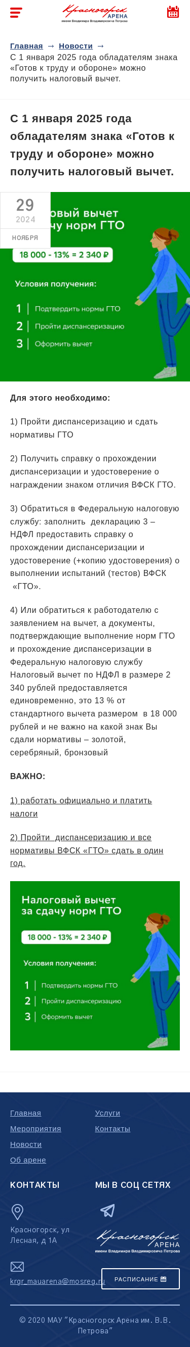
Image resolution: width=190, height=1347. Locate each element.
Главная (26, 45)
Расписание (141, 1279)
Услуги (108, 1113)
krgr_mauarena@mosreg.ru (57, 1281)
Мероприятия (35, 1128)
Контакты (113, 1128)
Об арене (28, 1160)
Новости (76, 45)
